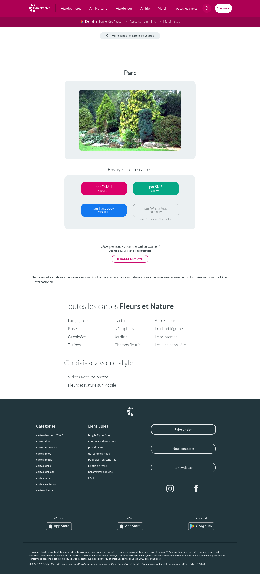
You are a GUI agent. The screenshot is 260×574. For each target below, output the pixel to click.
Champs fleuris (127, 345)
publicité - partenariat (102, 459)
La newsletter (183, 467)
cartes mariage (45, 471)
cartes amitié (44, 459)
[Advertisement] (30, 130)
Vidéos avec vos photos (88, 377)
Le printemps (166, 337)
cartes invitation (46, 484)
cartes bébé (43, 478)
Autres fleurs (166, 320)
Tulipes (74, 345)
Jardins (120, 337)
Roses (73, 328)
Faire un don (183, 429)
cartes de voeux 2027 (49, 435)
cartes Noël (43, 441)
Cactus (120, 320)
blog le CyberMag (99, 435)
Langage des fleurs (84, 320)
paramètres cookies (100, 471)
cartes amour (44, 453)
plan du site (95, 447)
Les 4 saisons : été (170, 345)
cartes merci (44, 465)
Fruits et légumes (170, 328)
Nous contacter (183, 449)
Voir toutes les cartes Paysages (130, 35)
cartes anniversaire (48, 447)
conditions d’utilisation (102, 441)
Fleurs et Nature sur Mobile (92, 385)
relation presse (97, 465)
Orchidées (77, 337)
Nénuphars (124, 328)
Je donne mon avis (130, 258)
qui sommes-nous (99, 453)
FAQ (91, 478)
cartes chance (44, 490)
